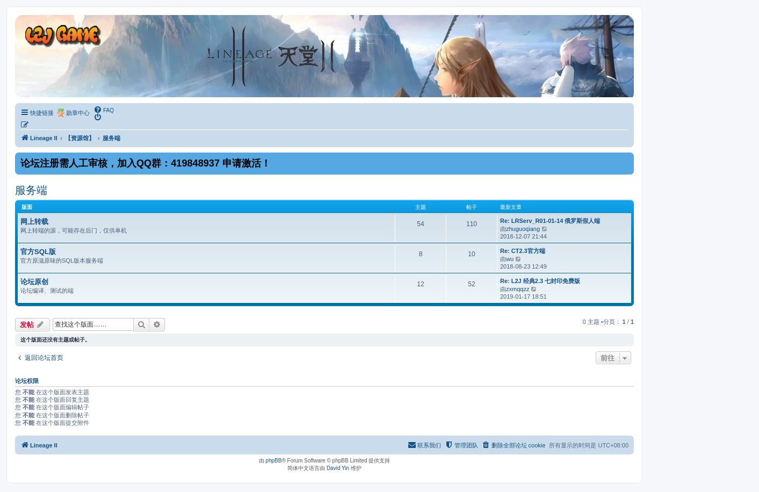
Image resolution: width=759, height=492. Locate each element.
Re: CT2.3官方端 (522, 251)
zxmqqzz (517, 289)
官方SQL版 (38, 252)
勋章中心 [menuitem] (78, 113)
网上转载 (34, 222)
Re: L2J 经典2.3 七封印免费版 (540, 281)
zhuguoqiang (523, 229)
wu (510, 259)
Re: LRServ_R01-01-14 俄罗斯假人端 (550, 221)
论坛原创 (34, 282)
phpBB (273, 461)
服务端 (31, 190)
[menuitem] (103, 109)
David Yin (338, 468)
